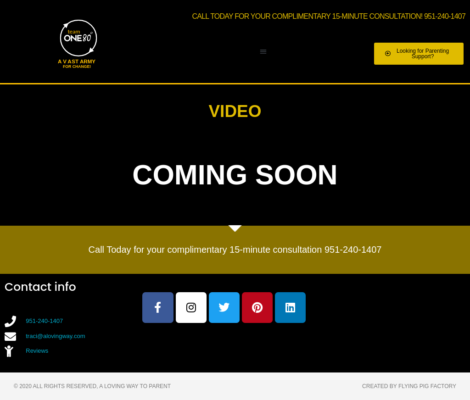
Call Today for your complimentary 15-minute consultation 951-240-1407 (235, 249)
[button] (263, 51)
